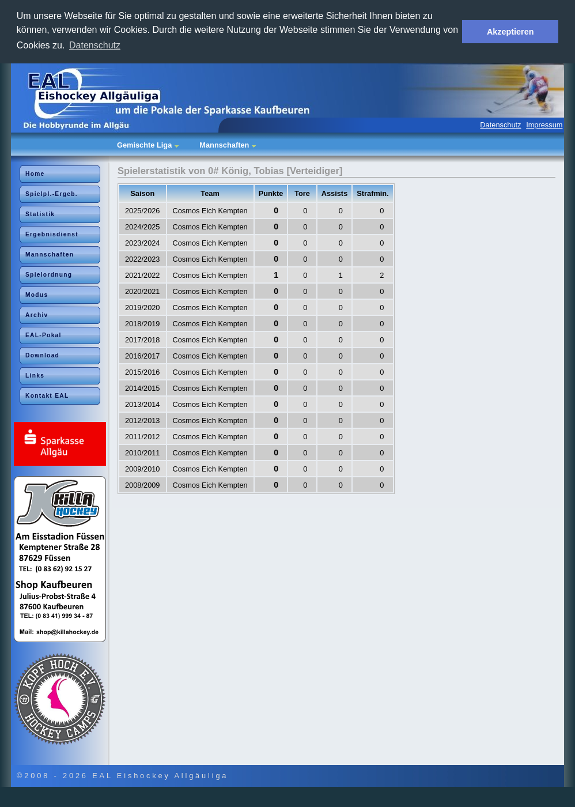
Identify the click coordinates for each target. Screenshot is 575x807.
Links (34, 375)
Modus (36, 295)
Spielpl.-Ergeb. (51, 194)
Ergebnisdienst (51, 234)
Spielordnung (48, 274)
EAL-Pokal (43, 335)
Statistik (40, 214)
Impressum (544, 124)
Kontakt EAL (47, 396)
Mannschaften (49, 254)
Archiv (36, 315)
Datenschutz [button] (94, 45)
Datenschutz (500, 124)
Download (42, 355)
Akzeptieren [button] (510, 31)
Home (35, 174)
